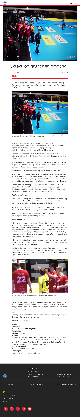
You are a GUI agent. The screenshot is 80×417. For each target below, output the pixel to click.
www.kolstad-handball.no (62, 377)
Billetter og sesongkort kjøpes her (64, 384)
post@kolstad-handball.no (62, 374)
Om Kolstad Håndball (35, 384)
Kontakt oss (8, 384)
